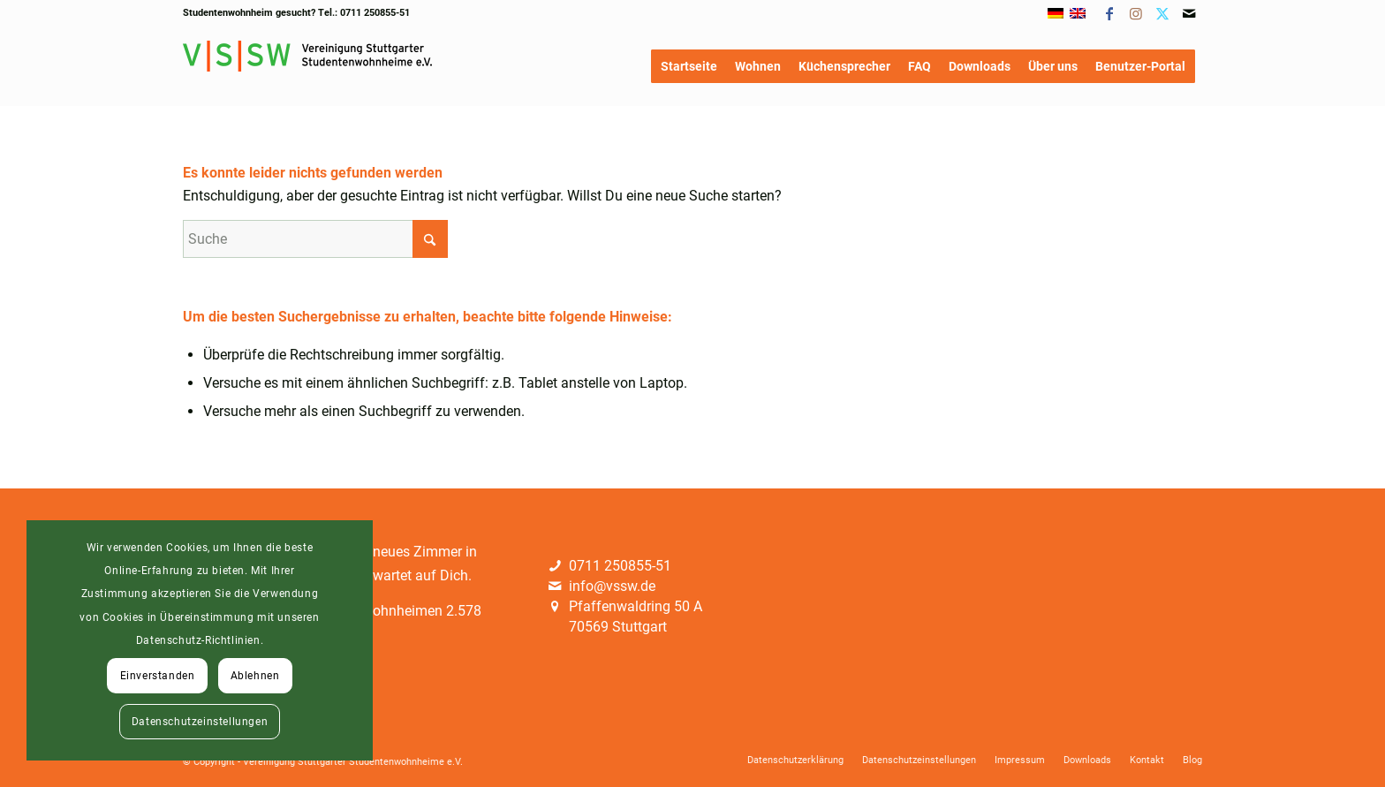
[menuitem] (689, 66)
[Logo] (307, 66)
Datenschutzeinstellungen (200, 721)
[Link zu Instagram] (1135, 13)
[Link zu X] (1162, 13)
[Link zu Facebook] (1109, 13)
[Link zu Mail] (1189, 13)
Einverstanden (157, 676)
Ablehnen (255, 676)
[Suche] (315, 239)
